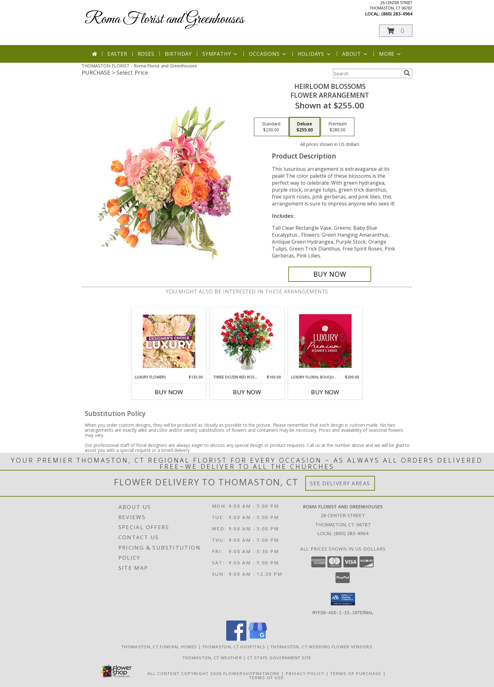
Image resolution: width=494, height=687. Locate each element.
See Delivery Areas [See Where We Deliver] (340, 483)
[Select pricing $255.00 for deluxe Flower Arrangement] (304, 127)
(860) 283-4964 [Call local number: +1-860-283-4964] (396, 14)
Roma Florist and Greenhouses (164, 19)
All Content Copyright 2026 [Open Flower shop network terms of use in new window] (184, 673)
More (390, 53)
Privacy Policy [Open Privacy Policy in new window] (305, 673)
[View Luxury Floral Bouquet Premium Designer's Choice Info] (325, 341)
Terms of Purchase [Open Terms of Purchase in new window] (356, 673)
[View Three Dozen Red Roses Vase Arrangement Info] (247, 341)
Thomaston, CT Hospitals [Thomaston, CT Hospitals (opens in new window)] (233, 646)
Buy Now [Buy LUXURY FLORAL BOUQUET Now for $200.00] (325, 392)
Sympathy (220, 53)
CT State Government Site (279, 657)
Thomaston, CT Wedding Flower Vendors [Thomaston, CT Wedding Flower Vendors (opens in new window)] (321, 646)
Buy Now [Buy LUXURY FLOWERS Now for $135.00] (169, 392)
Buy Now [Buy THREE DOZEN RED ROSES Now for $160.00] (247, 392)
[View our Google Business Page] (258, 639)
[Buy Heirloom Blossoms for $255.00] (329, 274)
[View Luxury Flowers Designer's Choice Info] (169, 341)
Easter (117, 53)
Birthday (178, 53)
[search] (407, 73)
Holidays (315, 53)
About (355, 53)
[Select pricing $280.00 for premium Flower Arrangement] (337, 127)
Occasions (268, 53)
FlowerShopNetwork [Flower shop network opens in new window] (251, 673)
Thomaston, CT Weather (212, 657)
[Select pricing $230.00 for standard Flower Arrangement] (271, 127)
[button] (395, 31)
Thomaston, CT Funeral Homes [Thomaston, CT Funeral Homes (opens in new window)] (159, 646)
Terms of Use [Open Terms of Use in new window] (266, 677)
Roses (146, 53)
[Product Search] (367, 73)
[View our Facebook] (236, 639)
